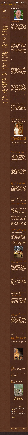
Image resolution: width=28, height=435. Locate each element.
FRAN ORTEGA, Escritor (5, 81)
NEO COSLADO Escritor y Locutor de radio (5, 83)
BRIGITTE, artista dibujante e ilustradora (5, 70)
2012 (2, 9)
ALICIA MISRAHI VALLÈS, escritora (4, 31)
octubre (4, 12)
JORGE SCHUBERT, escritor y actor (5, 24)
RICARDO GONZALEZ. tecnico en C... (5, 99)
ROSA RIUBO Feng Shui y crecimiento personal (5, 57)
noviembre (4, 11)
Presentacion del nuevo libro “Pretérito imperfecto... (5, 63)
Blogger (18, 433)
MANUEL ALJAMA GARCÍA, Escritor (4, 60)
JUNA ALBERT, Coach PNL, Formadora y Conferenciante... (5, 48)
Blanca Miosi (13, 411)
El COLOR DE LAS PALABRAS (13, 3)
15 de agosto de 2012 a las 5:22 (19, 411)
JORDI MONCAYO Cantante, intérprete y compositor (5, 93)
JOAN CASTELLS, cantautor (4, 42)
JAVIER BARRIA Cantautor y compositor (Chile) (5, 87)
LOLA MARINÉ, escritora (5, 33)
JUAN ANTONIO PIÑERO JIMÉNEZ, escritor (5, 68)
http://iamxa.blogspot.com (18, 398)
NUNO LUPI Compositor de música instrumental (5, 89)
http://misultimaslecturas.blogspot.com (18, 399)
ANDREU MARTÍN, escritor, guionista (4, 65)
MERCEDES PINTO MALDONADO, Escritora (4, 75)
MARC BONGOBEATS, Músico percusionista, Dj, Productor (5, 78)
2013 (2, 8)
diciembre (4, 10)
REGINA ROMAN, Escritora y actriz (4, 55)
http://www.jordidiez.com (18, 397)
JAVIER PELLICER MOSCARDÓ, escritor (5, 28)
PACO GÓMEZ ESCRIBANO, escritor (5, 52)
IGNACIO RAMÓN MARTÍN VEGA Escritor (5, 97)
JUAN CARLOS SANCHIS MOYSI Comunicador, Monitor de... (5, 102)
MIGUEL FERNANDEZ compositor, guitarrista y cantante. (5, 96)
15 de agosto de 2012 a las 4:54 (19, 406)
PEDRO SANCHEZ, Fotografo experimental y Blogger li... (5, 73)
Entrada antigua (24, 428)
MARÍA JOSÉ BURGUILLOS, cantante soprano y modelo (5, 39)
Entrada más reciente (13, 428)
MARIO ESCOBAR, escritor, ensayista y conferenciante (5, 35)
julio (3, 104)
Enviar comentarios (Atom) (16, 430)
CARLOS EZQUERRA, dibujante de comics (5, 26)
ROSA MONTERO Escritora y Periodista (5, 84)
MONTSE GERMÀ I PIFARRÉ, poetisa (4, 44)
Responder (13, 409)
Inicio (19, 428)
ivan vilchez (13, 406)
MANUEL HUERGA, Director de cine (4, 19)
